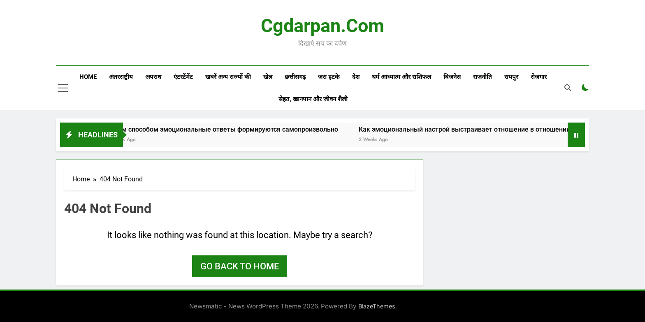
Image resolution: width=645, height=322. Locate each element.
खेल (267, 77)
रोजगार (539, 77)
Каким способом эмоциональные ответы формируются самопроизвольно (231, 129)
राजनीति (482, 77)
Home (88, 77)
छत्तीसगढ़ (295, 77)
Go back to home (239, 266)
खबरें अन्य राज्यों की (228, 77)
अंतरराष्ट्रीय (121, 77)
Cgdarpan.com (322, 26)
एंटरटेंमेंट (183, 77)
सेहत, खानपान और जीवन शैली (313, 99)
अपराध (153, 77)
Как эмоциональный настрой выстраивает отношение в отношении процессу (488, 129)
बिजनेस (452, 77)
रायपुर (511, 77)
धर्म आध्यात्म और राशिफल (401, 77)
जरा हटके (329, 77)
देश (356, 77)
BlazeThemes (376, 306)
